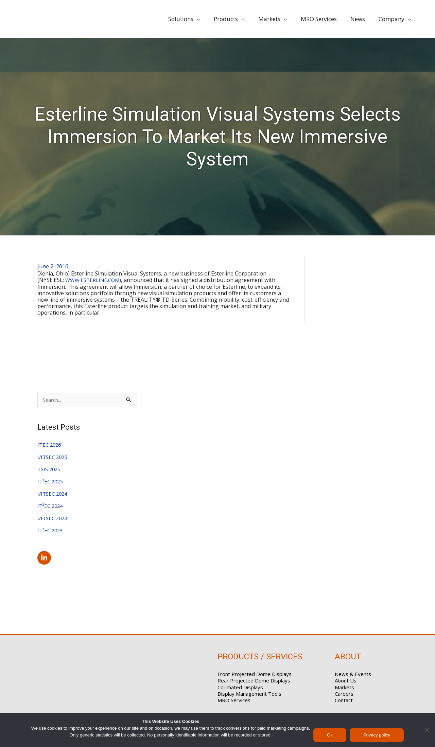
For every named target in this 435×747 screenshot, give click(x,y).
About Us (345, 681)
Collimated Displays (240, 687)
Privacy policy (376, 734)
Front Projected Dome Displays (255, 674)
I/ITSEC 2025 (53, 457)
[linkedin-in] (45, 558)
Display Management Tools (249, 694)
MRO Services (234, 700)
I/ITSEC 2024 (53, 494)
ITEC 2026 (50, 445)
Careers (344, 694)
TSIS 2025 (50, 470)
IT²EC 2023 (51, 531)
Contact (344, 700)
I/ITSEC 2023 (53, 518)
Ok (330, 734)
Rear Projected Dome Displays (254, 681)
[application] (208, 19)
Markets (344, 687)
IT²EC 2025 (51, 482)
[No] (426, 730)
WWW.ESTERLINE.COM (94, 280)
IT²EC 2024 (51, 506)
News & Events (353, 674)
